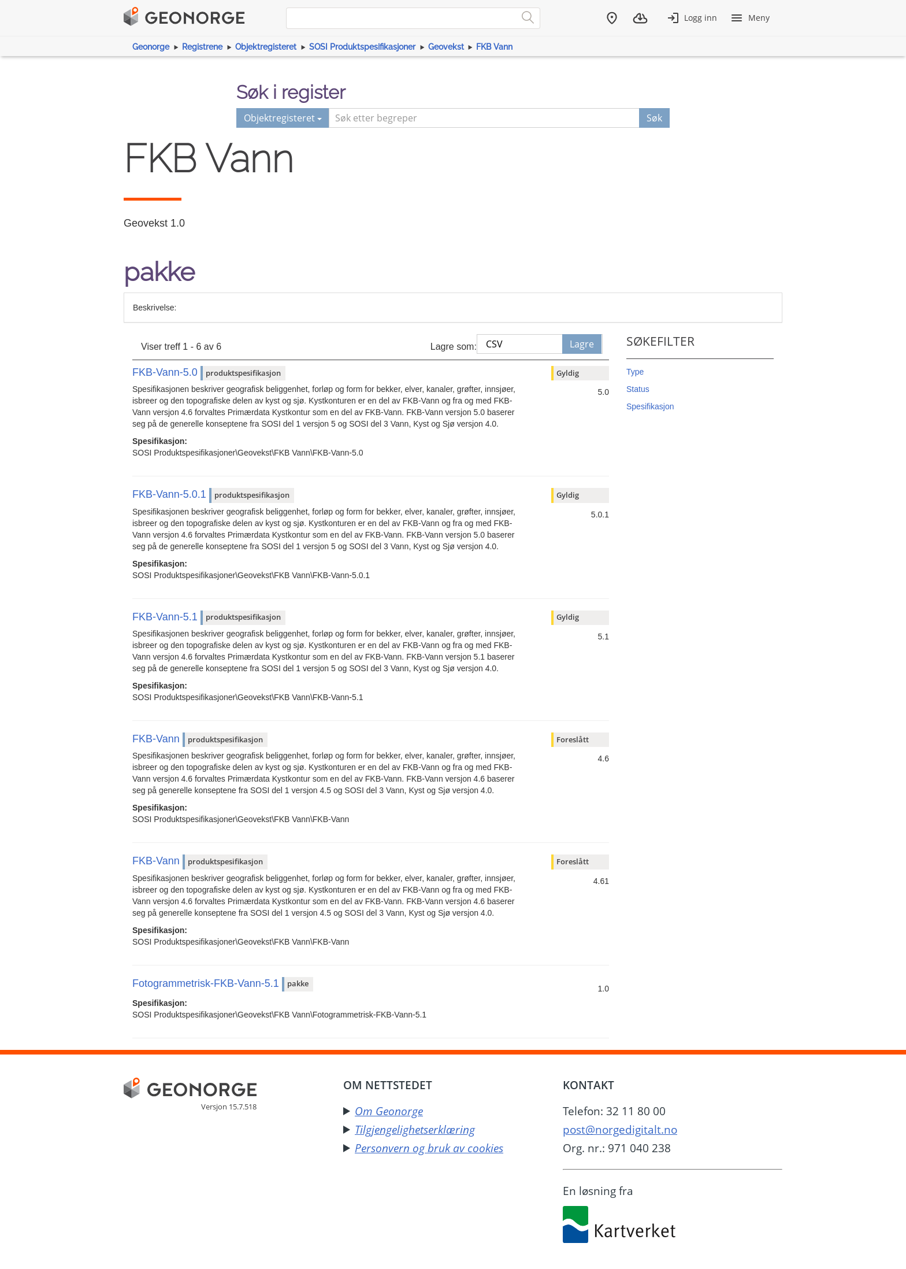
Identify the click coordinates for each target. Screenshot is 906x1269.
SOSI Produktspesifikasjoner (362, 46)
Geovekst (446, 46)
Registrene (202, 46)
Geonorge (150, 46)
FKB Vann (494, 46)
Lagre (582, 344)
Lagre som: (453, 347)
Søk (654, 118)
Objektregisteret (265, 46)
